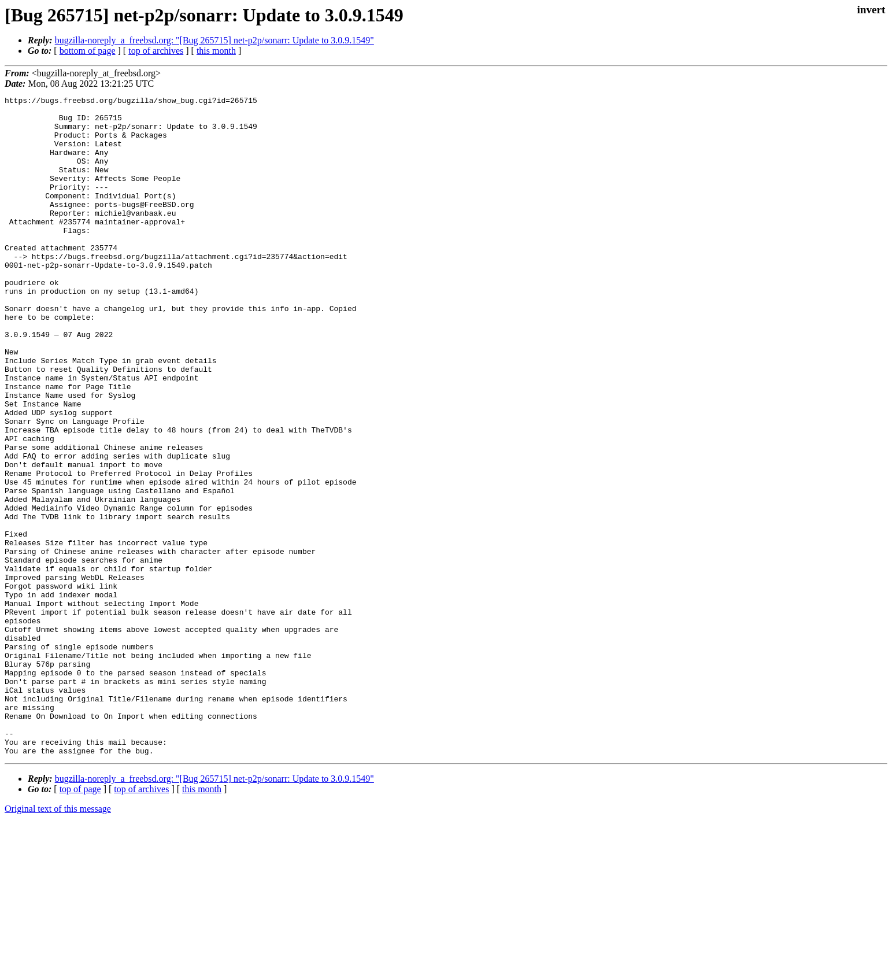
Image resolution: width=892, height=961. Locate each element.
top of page (80, 921)
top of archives (155, 51)
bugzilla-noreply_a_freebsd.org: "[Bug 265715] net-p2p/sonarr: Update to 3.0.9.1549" (214, 40)
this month (216, 51)
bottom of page (88, 51)
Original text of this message (58, 940)
